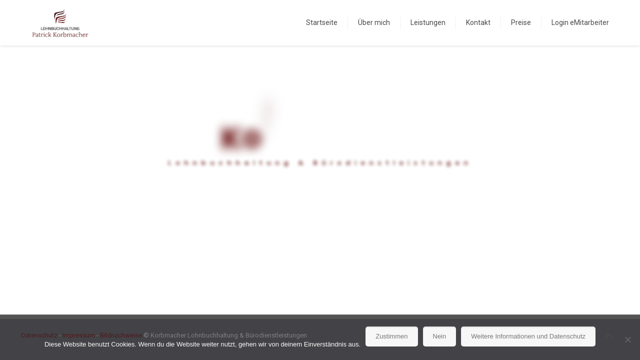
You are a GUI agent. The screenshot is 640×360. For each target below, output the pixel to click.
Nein (439, 336)
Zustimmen (392, 336)
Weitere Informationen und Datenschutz (528, 336)
